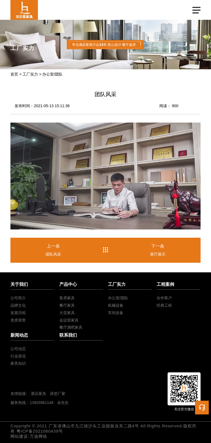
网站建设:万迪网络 (28, 436)
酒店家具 (38, 393)
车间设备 (115, 313)
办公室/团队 (52, 74)
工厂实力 (30, 74)
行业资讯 (18, 356)
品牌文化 (18, 305)
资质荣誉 (18, 320)
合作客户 (164, 298)
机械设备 (115, 305)
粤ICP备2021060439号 (39, 431)
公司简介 (18, 298)
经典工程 (164, 305)
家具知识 (18, 363)
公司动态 (18, 349)
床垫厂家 (57, 393)
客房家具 (67, 298)
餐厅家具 (67, 305)
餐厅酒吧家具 (70, 327)
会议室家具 (69, 320)
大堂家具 (67, 313)
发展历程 (18, 313)
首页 (14, 74)
